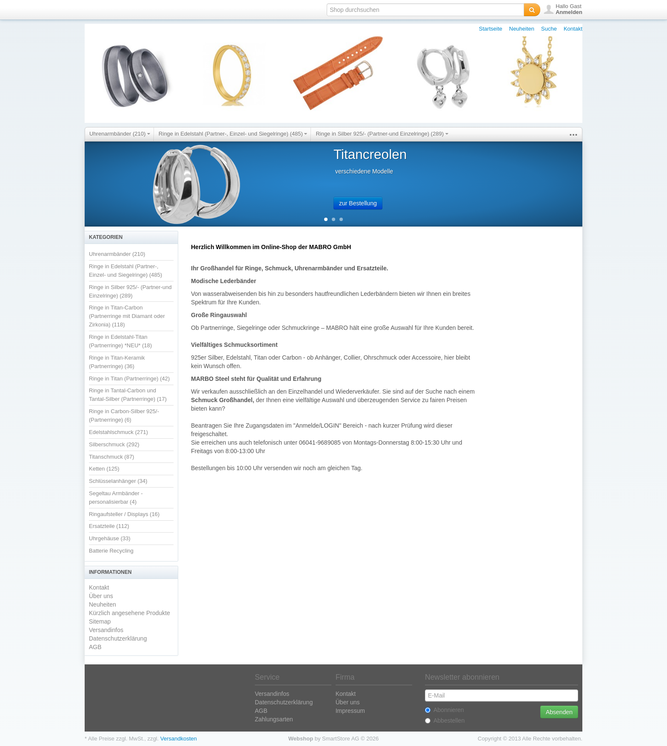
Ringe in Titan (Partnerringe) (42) (129, 378)
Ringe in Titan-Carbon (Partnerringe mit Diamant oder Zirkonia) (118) (127, 316)
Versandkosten (178, 738)
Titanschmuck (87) (111, 457)
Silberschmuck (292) (114, 444)
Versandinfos (106, 630)
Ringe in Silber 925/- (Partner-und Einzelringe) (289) (382, 133)
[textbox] (425, 9)
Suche (549, 29)
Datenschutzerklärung (118, 638)
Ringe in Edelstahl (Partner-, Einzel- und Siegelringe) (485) (233, 133)
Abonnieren (444, 709)
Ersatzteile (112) (109, 526)
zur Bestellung (358, 203)
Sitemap (100, 621)
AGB (95, 647)
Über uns (101, 596)
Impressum (350, 710)
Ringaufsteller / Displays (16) (124, 514)
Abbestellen (445, 720)
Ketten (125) (104, 468)
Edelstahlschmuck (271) (118, 432)
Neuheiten (521, 29)
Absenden (559, 712)
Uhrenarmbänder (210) (119, 133)
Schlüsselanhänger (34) (118, 481)
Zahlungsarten (274, 719)
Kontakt (573, 29)
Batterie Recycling (111, 550)
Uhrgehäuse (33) (110, 538)
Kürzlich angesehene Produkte (129, 613)
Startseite (490, 29)
